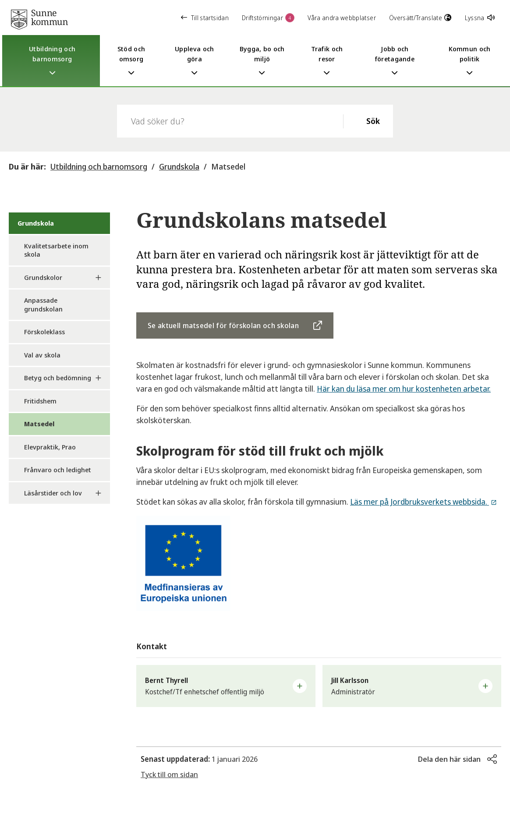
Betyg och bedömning (57, 377)
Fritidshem (40, 400)
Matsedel (228, 166)
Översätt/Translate (420, 18)
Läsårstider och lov (53, 492)
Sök (373, 121)
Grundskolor (43, 277)
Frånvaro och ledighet (57, 469)
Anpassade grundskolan (43, 304)
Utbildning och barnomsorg (98, 166)
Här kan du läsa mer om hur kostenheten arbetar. (404, 388)
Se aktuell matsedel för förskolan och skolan (223, 325)
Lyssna (480, 18)
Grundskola (179, 166)
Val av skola (42, 354)
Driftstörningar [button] (268, 17)
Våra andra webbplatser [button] (342, 18)
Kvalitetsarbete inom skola (56, 250)
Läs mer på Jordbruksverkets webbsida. (419, 501)
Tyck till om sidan (169, 774)
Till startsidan (205, 18)
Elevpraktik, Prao (50, 446)
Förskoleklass (44, 331)
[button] (226, 686)
